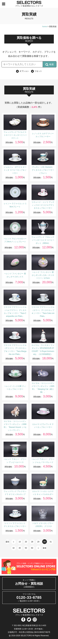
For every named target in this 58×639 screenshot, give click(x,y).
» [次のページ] (38, 548)
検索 (49, 64)
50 (26, 548)
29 (38, 542)
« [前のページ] (13, 542)
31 (51, 542)
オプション (24, 71)
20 (26, 542)
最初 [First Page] (7, 542)
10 (20, 542)
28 (32, 542)
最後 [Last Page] (44, 548)
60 (32, 548)
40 (20, 548)
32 (14, 548)
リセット (38, 71)
